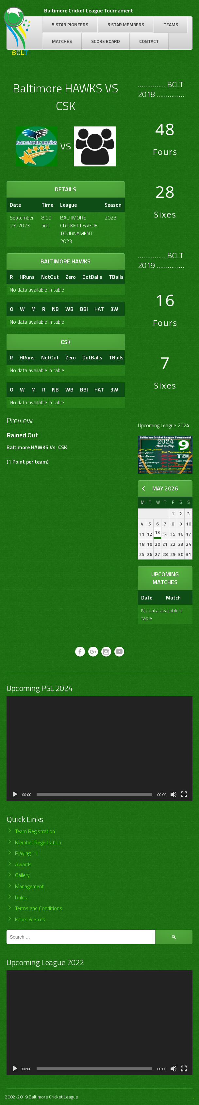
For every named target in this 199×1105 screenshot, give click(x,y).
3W (114, 309)
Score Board (105, 41)
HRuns (27, 277)
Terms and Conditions (38, 908)
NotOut (50, 277)
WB (69, 309)
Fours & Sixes (30, 919)
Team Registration (35, 831)
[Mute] (173, 794)
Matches (62, 41)
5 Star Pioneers (70, 24)
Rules (21, 897)
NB (55, 309)
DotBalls (92, 277)
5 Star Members (126, 24)
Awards (23, 864)
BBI (84, 309)
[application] (99, 748)
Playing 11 (26, 853)
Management (29, 886)
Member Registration (38, 842)
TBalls (116, 277)
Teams (170, 24)
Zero (70, 277)
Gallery (22, 875)
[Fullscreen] (184, 794)
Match (173, 597)
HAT (99, 309)
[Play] (15, 794)
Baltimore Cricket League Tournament (88, 10)
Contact (149, 41)
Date (146, 597)
